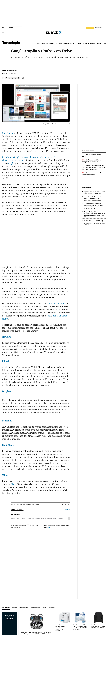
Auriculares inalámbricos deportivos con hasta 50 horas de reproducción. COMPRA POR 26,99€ (36, 633)
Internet (79, 43)
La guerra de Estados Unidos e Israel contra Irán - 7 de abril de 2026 (94, 192)
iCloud (5, 361)
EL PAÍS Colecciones (49, 607)
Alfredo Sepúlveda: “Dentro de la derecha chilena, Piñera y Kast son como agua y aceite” (93, 167)
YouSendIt (7, 420)
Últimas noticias (101, 43)
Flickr (13, 484)
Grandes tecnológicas (89, 43)
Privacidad (59, 43)
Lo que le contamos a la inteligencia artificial (92, 174)
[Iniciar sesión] (100, 28)
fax (49, 315)
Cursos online (24, 607)
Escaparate (6, 607)
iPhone (13, 518)
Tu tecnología (41, 43)
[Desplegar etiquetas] (69, 518)
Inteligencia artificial (69, 43)
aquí (49, 527)
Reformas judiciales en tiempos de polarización (91, 161)
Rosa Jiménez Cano (9, 71)
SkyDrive (6, 337)
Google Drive (30, 518)
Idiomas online (35, 607)
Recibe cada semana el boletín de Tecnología (26, 504)
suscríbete (90, 28)
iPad (18, 518)
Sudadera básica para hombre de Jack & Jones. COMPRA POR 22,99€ (98, 626)
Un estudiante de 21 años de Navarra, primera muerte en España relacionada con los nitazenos (94, 198)
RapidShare (8, 445)
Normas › (67, 509)
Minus (5, 475)
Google (38, 518)
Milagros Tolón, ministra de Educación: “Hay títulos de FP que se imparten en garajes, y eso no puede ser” (94, 214)
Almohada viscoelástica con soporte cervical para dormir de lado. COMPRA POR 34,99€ (80, 627)
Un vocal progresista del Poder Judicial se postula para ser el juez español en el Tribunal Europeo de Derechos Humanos (94, 206)
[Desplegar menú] (3, 32)
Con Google (7, 133)
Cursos (14, 607)
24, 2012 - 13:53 (12, 73)
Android (23, 518)
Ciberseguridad (50, 43)
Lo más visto (86, 187)
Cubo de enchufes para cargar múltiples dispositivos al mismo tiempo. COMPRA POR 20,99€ (62, 628)
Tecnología (11, 43)
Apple (11, 163)
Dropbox (6, 391)
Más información (16, 527)
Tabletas (60, 518)
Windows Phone (56, 303)
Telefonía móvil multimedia (48, 518)
